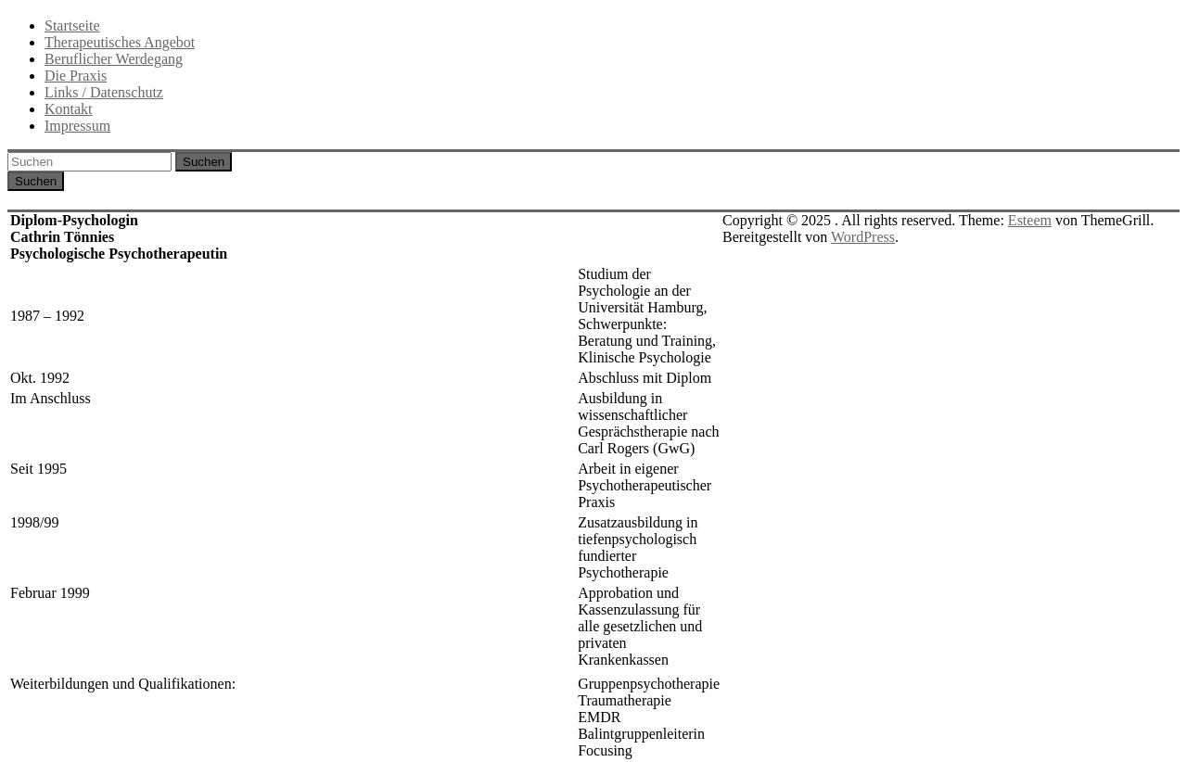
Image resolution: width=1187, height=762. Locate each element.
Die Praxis (76, 75)
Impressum (77, 125)
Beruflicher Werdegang (114, 59)
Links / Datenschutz (104, 92)
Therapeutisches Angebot (120, 42)
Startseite (72, 25)
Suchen (203, 162)
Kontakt (69, 109)
